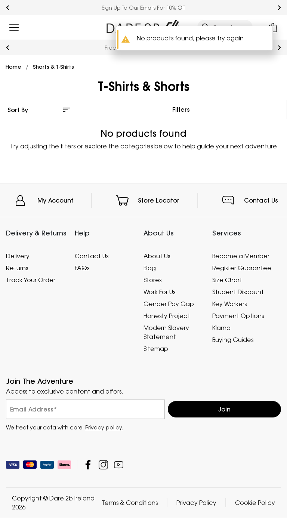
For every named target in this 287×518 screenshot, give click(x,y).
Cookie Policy (255, 503)
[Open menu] (14, 27)
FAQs (82, 268)
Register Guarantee (241, 268)
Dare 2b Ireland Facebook (88, 465)
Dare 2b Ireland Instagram (103, 465)
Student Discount (238, 292)
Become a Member (240, 256)
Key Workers (229, 304)
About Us (157, 256)
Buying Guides (232, 339)
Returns (17, 268)
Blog (150, 268)
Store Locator (158, 200)
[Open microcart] (273, 27)
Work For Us (159, 292)
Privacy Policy (196, 503)
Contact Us (261, 200)
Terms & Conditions (130, 503)
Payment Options (238, 316)
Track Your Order (30, 280)
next (279, 7)
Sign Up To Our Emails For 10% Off (143, 7)
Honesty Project (167, 316)
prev (7, 7)
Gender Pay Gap (169, 304)
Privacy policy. (104, 428)
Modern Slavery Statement (166, 332)
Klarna (221, 328)
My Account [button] (55, 200)
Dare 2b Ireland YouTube (118, 465)
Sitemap (156, 348)
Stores (152, 280)
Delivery (18, 256)
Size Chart (227, 280)
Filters (181, 109)
